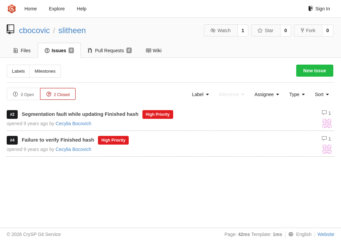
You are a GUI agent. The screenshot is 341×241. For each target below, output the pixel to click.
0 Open (23, 94)
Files (22, 50)
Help (82, 8)
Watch (220, 30)
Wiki (153, 50)
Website (326, 234)
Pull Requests (110, 51)
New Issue (314, 70)
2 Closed (58, 94)
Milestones (45, 71)
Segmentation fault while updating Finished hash (80, 114)
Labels (18, 71)
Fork (308, 30)
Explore (57, 8)
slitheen (72, 30)
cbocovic (34, 30)
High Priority (158, 114)
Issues (59, 51)
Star (265, 30)
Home (30, 8)
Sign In (319, 8)
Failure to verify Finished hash (58, 140)
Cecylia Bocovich (73, 123)
